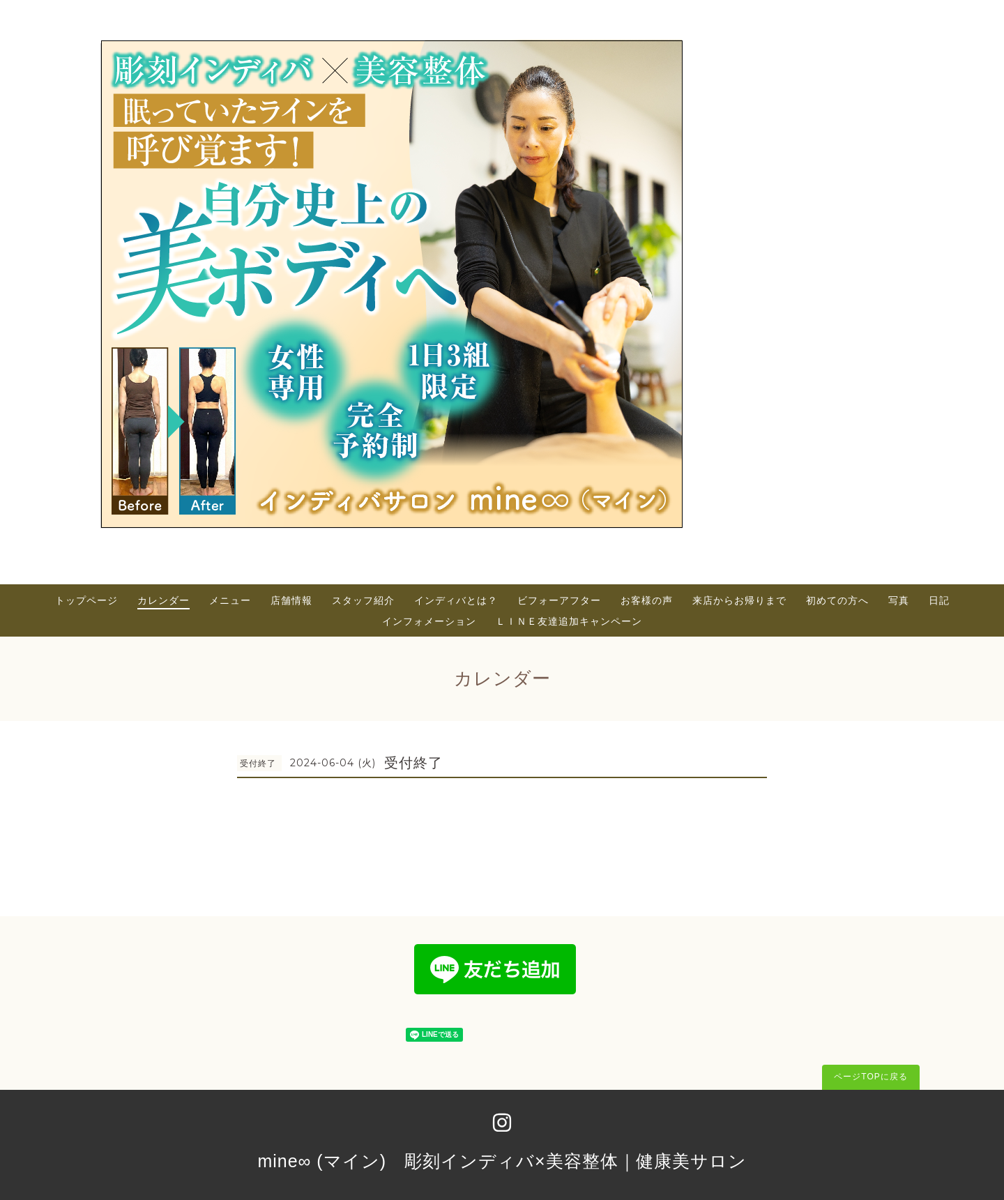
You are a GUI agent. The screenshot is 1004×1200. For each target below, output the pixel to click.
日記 (939, 600)
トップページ (86, 600)
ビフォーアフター (559, 600)
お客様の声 (647, 600)
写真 (898, 600)
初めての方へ (837, 600)
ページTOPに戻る (870, 1076)
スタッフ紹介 (363, 600)
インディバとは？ (456, 600)
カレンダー (163, 600)
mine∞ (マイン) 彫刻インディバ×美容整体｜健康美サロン (501, 1161)
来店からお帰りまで (739, 600)
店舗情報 (291, 600)
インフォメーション (429, 621)
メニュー (230, 600)
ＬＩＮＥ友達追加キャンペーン (569, 621)
